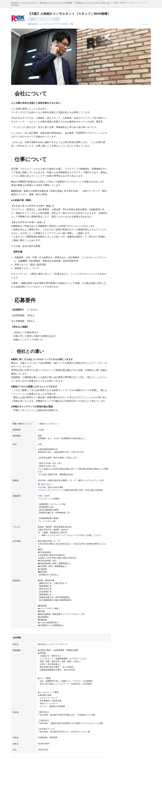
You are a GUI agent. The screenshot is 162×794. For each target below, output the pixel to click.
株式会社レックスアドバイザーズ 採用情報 (56, 3)
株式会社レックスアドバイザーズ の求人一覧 (92, 3)
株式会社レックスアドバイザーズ (24, 3)
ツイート (145, 24)
